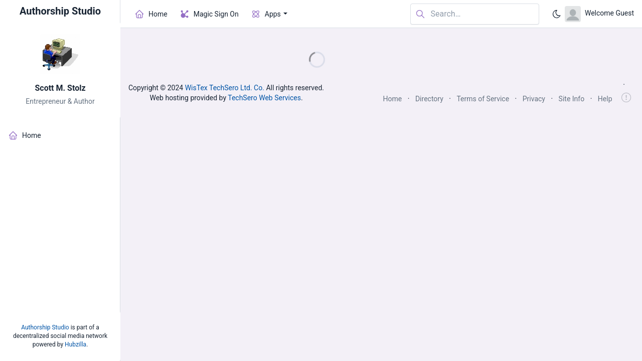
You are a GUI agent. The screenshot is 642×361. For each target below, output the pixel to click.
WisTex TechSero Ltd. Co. (224, 88)
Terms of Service (482, 99)
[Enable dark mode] (557, 14)
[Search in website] (474, 14)
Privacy (534, 99)
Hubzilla (75, 344)
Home (392, 99)
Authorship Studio (45, 327)
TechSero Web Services (264, 98)
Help (605, 99)
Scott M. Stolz (60, 88)
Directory (429, 99)
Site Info (572, 99)
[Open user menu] (599, 14)
